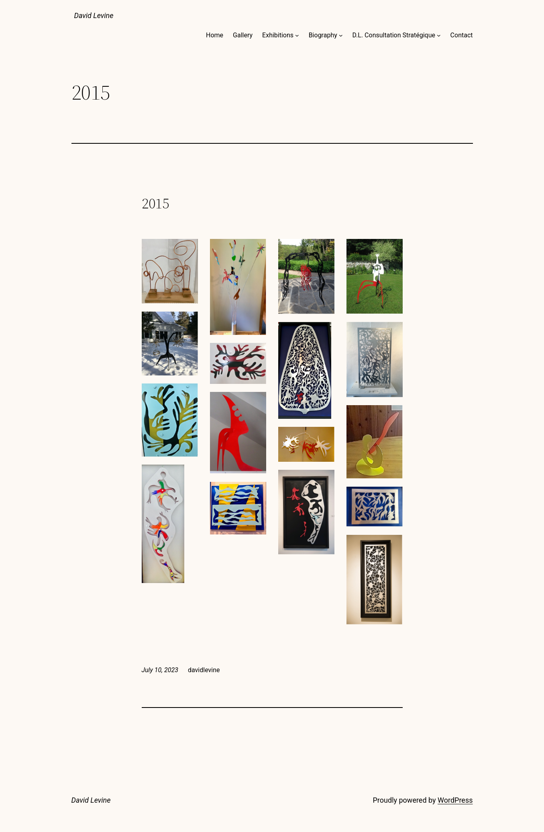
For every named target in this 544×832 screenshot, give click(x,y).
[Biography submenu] (341, 35)
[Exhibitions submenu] (297, 35)
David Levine (94, 15)
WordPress (455, 800)
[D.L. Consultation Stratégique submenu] (439, 35)
